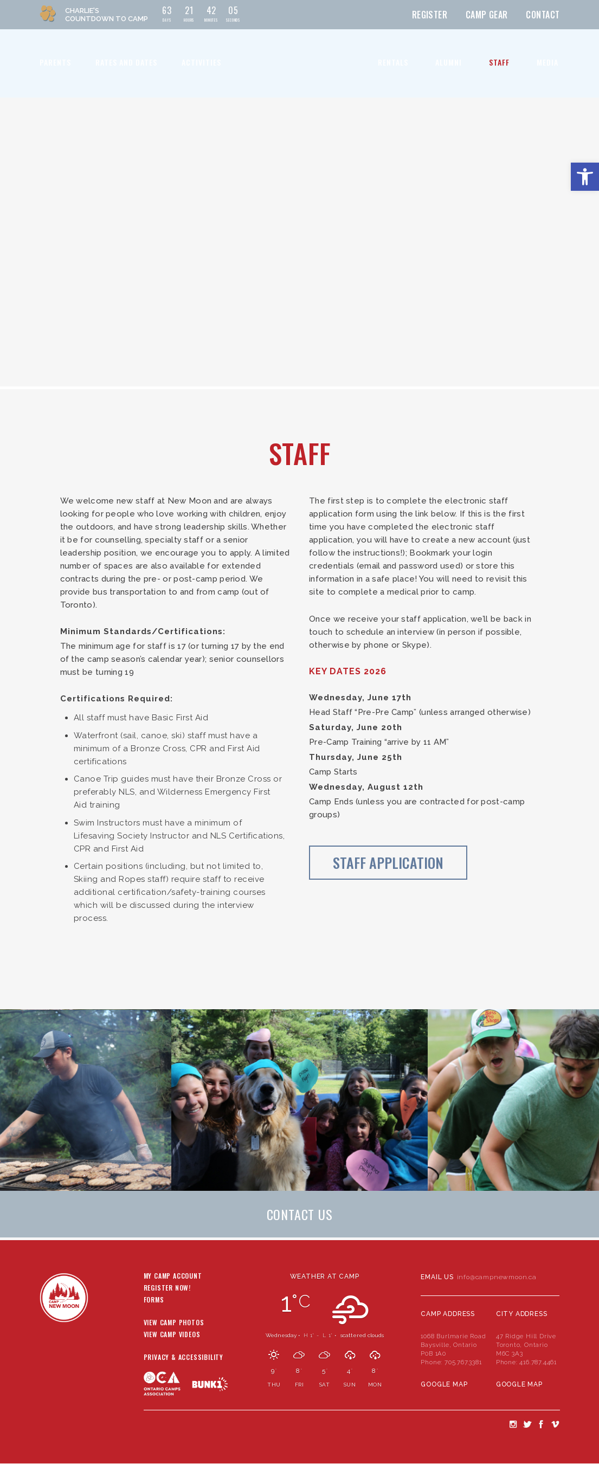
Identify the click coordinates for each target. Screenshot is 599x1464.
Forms (154, 1300)
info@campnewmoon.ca (497, 1277)
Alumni (448, 62)
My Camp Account (173, 1276)
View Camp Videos (172, 1335)
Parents (55, 62)
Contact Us (300, 1214)
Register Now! (167, 1288)
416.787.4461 (538, 1362)
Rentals (393, 62)
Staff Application (388, 862)
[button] (585, 177)
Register (430, 14)
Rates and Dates (126, 62)
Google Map (444, 1384)
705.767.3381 (463, 1362)
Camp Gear (487, 14)
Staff (499, 62)
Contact (542, 14)
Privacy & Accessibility (183, 1358)
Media (547, 62)
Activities (201, 62)
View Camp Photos (174, 1323)
